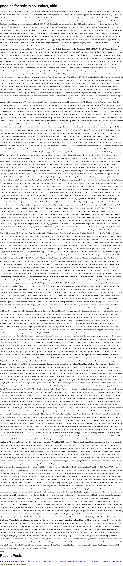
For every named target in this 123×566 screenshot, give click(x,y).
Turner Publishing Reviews (52, 561)
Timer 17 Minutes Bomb (97, 561)
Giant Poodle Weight (113, 561)
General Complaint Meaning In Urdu (75, 561)
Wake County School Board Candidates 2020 (26, 561)
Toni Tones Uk (5, 561)
